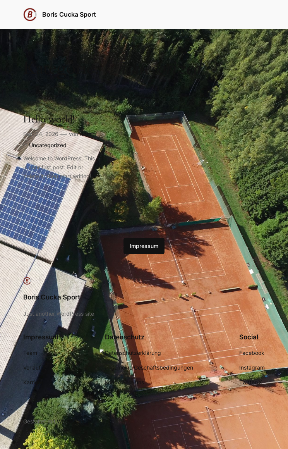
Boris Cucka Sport (69, 14)
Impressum (144, 246)
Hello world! (49, 120)
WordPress (70, 421)
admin (88, 134)
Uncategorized (48, 145)
